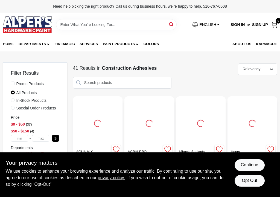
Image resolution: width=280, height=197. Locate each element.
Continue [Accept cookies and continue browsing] (249, 165)
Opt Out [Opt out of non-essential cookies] (249, 180)
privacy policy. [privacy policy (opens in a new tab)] (111, 177)
